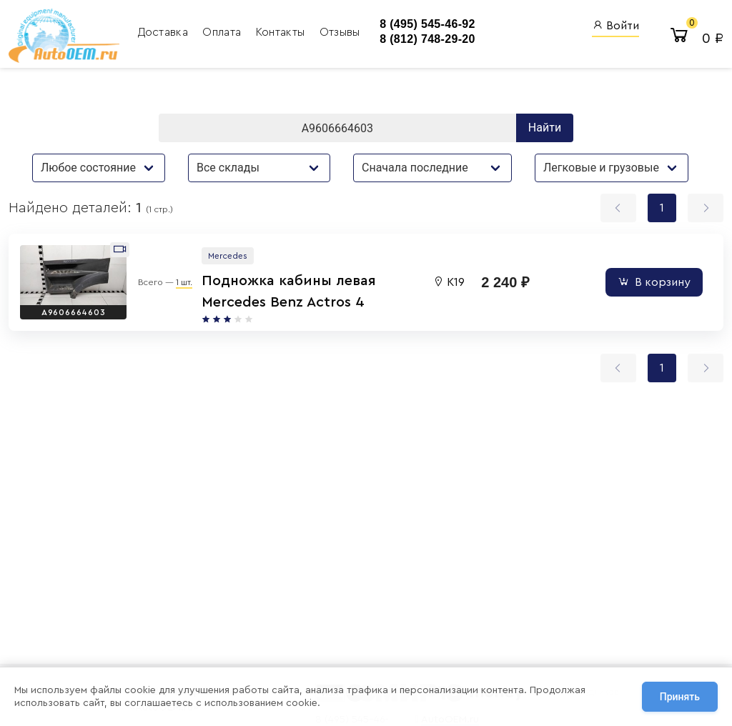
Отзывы (340, 32)
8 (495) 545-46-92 (427, 24)
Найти (544, 127)
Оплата (223, 32)
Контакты (282, 32)
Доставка (165, 32)
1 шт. (184, 282)
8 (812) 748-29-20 (427, 39)
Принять (680, 696)
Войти (615, 25)
